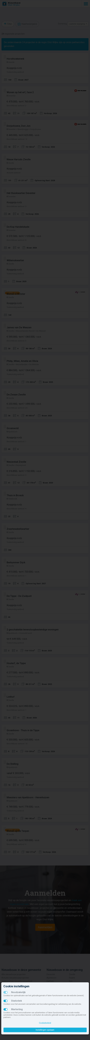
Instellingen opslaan (45, 1030)
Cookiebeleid (45, 1023)
